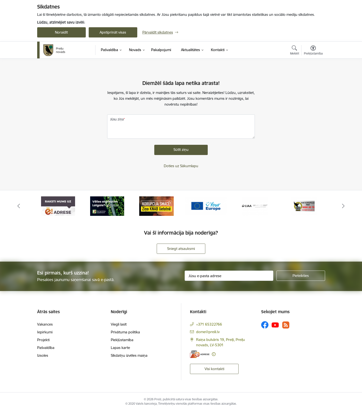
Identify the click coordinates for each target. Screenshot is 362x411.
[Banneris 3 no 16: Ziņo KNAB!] (156, 205)
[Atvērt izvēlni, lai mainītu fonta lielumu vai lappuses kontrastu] (313, 51)
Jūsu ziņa (117, 119)
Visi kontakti (214, 368)
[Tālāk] (343, 206)
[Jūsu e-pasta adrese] (229, 276)
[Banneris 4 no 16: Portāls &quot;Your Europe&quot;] (206, 205)
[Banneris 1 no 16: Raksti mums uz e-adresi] (58, 205)
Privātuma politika (125, 332)
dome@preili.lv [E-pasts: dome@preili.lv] (208, 331)
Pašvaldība (45, 347)
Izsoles (42, 355)
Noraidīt (61, 32)
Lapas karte (120, 347)
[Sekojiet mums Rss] (285, 325)
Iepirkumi (44, 332)
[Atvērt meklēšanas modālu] (295, 51)
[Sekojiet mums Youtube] (275, 325)
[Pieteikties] (300, 276)
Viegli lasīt (119, 324)
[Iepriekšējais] (19, 206)
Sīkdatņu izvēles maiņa (129, 355)
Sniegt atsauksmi (181, 248)
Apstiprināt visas (113, 32)
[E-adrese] (199, 354)
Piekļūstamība (122, 340)
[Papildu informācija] (213, 354)
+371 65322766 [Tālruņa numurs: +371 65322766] (209, 324)
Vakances (45, 324)
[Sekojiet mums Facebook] (264, 325)
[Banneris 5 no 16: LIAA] (255, 205)
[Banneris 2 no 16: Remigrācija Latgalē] (107, 205)
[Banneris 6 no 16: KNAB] (304, 205)
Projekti (43, 340)
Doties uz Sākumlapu (181, 166)
